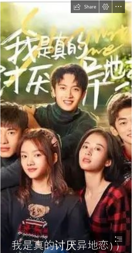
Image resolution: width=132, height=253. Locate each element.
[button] (85, 6)
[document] (66, 126)
